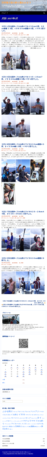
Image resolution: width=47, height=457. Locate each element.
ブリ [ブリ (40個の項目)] (6, 423)
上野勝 (21, 33)
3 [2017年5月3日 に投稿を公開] (23, 367)
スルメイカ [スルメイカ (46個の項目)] (34, 418)
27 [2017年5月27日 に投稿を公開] (41, 374)
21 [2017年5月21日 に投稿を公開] (5, 374)
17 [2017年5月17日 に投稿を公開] (23, 371)
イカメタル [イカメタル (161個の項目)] (6, 414)
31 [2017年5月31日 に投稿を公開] (23, 376)
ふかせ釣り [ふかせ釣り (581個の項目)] (7, 411)
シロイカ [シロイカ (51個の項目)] (21, 418)
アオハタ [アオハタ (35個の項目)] (15, 411)
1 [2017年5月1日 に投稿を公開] (11, 367)
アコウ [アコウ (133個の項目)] (32, 411)
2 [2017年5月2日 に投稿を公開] (17, 367)
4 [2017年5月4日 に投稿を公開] (29, 367)
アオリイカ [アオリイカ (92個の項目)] (21, 411)
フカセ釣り (15, 34)
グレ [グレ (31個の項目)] (6, 418)
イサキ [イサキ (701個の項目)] (22, 414)
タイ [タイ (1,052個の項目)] (39, 417)
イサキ (4, 34)
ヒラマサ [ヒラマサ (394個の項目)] (31, 421)
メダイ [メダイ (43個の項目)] (28, 423)
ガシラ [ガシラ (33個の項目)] (39, 414)
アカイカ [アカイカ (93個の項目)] (27, 411)
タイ (7, 34)
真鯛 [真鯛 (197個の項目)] (32, 426)
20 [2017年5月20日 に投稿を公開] (41, 371)
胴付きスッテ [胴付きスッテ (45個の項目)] (37, 426)
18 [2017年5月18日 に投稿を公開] (29, 371)
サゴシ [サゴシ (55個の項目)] (9, 418)
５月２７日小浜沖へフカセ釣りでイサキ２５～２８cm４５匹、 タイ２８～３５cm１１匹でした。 (24, 301)
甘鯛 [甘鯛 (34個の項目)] (29, 426)
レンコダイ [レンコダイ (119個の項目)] (37, 424)
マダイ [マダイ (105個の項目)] (19, 424)
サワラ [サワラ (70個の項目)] (17, 418)
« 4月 (3, 379)
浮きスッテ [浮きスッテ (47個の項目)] (25, 426)
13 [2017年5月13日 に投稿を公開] (41, 369)
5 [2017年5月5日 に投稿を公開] (35, 367)
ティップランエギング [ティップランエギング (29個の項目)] (16, 421)
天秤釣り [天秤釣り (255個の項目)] (18, 426)
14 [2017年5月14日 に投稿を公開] (5, 371)
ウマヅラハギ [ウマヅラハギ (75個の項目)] (29, 414)
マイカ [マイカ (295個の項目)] (14, 424)
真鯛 (28, 34)
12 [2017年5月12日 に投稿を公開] (35, 369)
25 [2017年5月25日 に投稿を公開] (29, 374)
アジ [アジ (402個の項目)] (37, 411)
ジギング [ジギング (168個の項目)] (27, 418)
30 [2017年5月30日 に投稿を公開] (17, 376)
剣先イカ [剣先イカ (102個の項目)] (12, 426)
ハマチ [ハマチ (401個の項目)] (24, 421)
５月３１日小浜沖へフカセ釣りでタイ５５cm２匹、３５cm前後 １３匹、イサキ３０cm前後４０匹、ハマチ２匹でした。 (23, 28)
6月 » (3, 382)
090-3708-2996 (16, 453)
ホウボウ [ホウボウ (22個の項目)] (9, 423)
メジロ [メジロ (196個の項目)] (24, 424)
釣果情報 (15, 33)
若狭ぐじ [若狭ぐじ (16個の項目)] (11, 429)
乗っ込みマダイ (22, 34)
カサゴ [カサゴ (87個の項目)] (35, 414)
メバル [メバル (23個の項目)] (32, 423)
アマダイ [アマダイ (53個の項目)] (41, 411)
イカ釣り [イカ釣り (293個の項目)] (14, 415)
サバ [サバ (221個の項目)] (13, 418)
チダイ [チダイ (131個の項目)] (8, 421)
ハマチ (10, 34)
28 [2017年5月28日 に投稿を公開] (5, 376)
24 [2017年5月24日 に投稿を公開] (23, 374)
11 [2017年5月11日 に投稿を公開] (29, 369)
